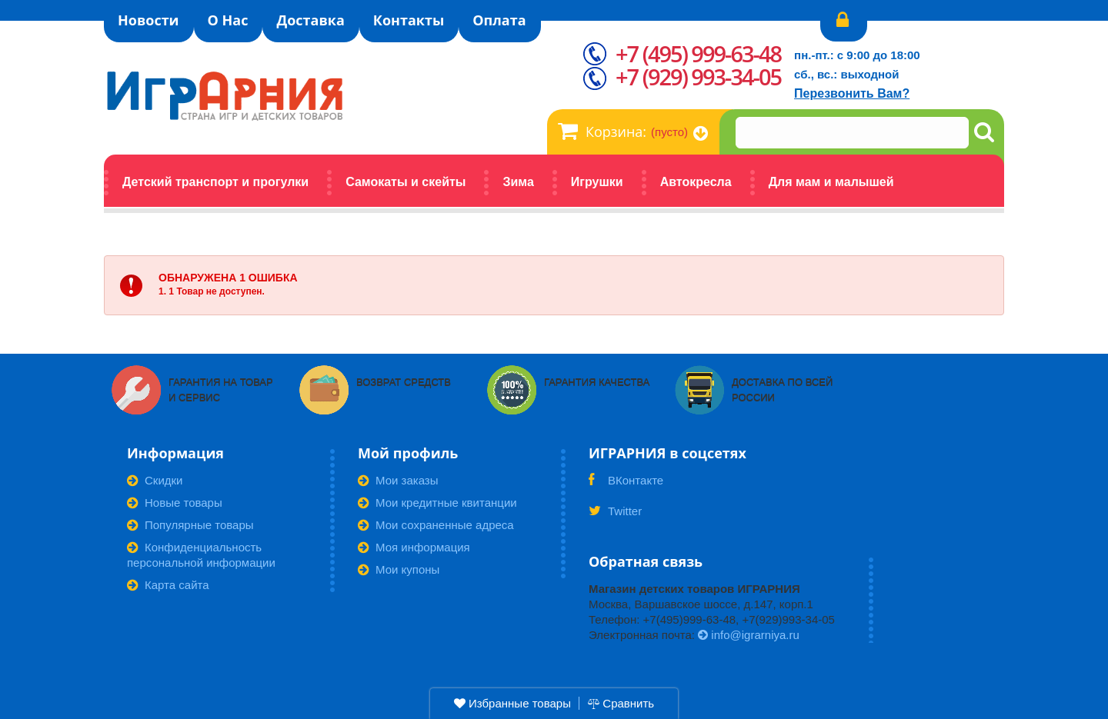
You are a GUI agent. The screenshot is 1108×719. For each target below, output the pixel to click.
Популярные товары (190, 524)
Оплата (499, 20)
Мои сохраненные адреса (436, 524)
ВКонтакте (626, 485)
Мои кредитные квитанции (437, 502)
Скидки (154, 480)
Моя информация (414, 547)
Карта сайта (168, 584)
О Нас (228, 20)
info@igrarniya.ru (748, 634)
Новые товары (174, 502)
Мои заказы (398, 480)
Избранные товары (512, 703)
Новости (148, 20)
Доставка (310, 20)
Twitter (615, 516)
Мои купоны (398, 569)
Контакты (408, 20)
